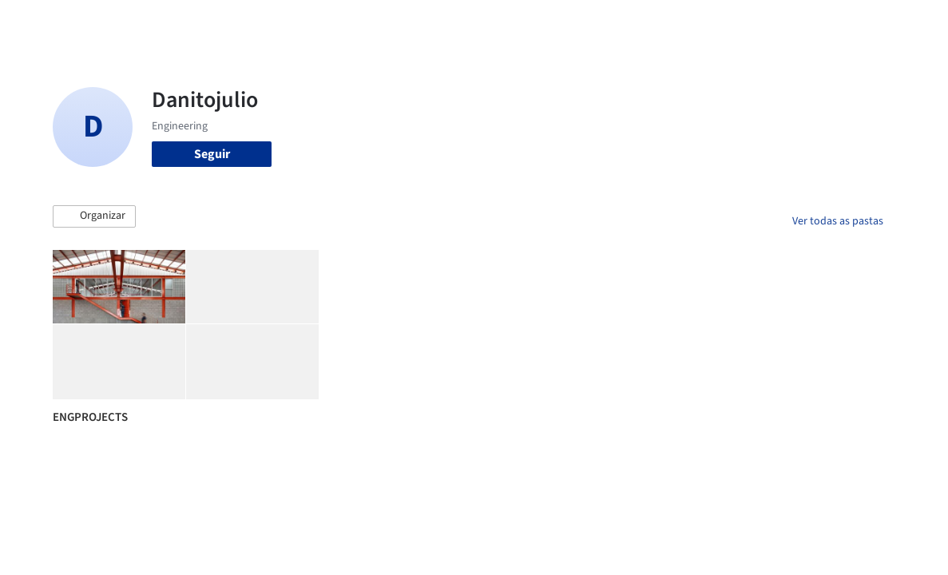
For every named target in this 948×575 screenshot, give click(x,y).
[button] (94, 216)
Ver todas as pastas (837, 221)
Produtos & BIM (542, 22)
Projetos (410, 22)
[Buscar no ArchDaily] (240, 22)
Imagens (466, 22)
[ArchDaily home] (41, 22)
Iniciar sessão (751, 22)
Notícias (616, 22)
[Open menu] (907, 22)
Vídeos (667, 22)
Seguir (212, 154)
